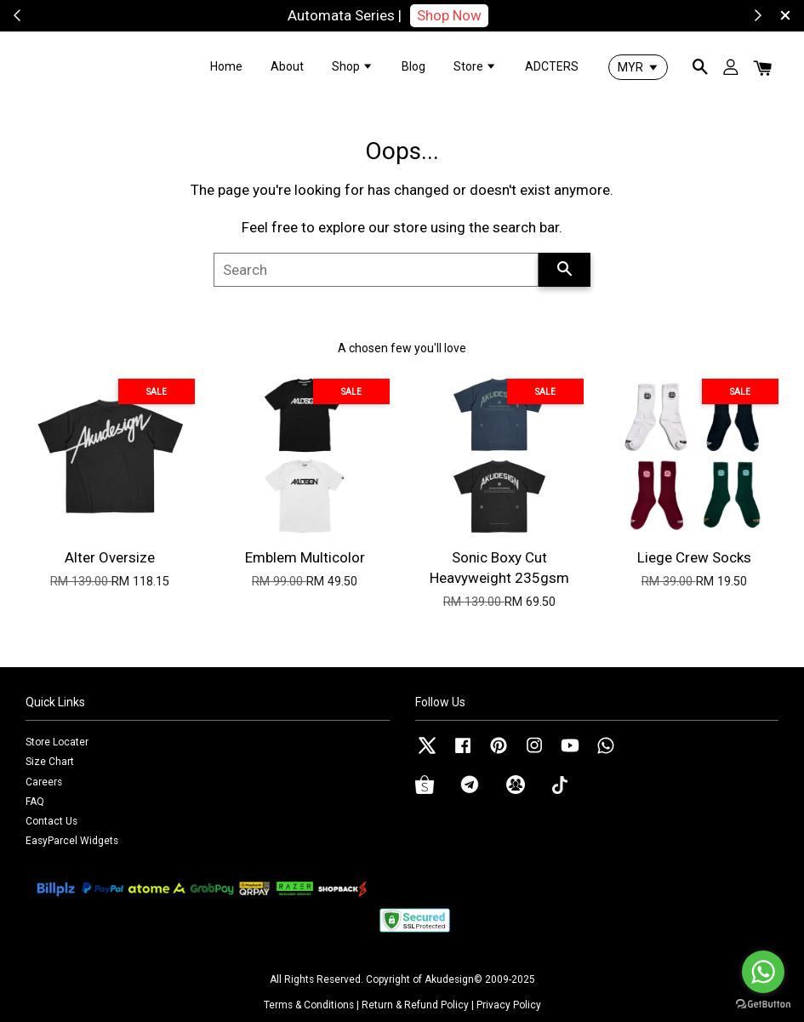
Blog (413, 66)
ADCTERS (552, 66)
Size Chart (50, 762)
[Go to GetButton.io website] (763, 1004)
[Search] (376, 270)
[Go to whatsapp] (763, 972)
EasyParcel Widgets (72, 841)
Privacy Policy (508, 1005)
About (287, 66)
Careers (44, 782)
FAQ (35, 802)
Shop (352, 66)
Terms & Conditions (309, 1005)
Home (226, 66)
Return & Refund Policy (415, 1005)
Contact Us (51, 821)
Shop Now (473, 15)
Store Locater (57, 742)
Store (475, 66)
